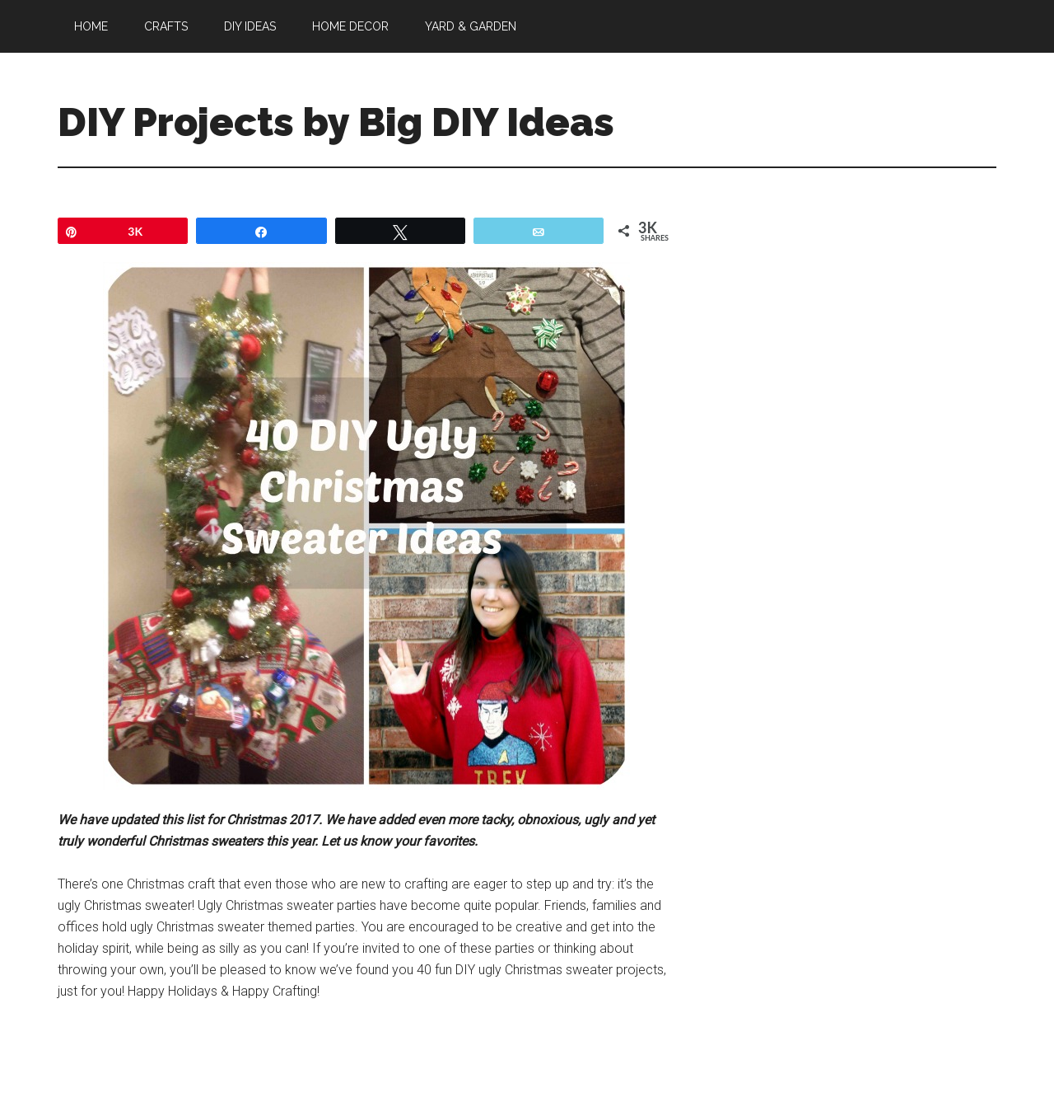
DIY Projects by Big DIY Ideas (336, 122)
